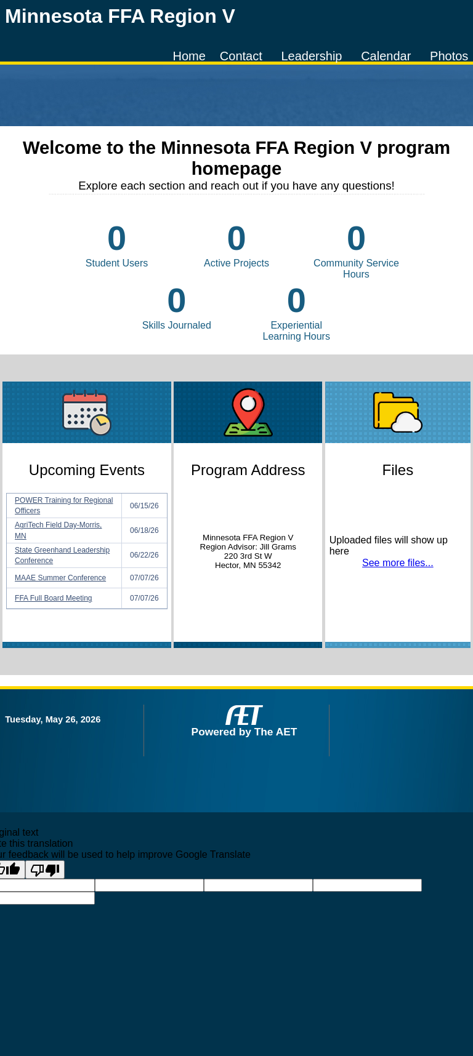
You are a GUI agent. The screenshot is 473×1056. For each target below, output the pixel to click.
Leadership (311, 56)
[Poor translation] (45, 869)
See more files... (398, 563)
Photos (449, 56)
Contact (241, 56)
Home (188, 56)
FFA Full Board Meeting (53, 598)
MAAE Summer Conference (60, 578)
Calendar (386, 56)
